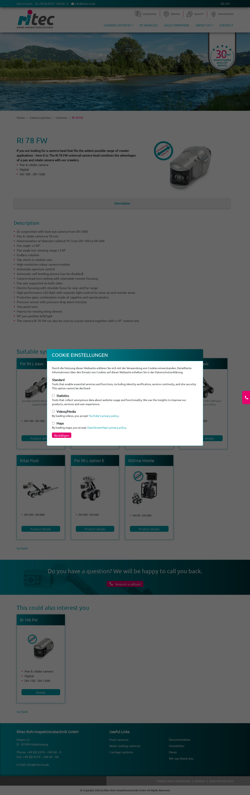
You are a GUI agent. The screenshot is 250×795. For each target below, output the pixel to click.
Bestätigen (61, 435)
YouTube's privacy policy (104, 415)
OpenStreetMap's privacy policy (106, 427)
